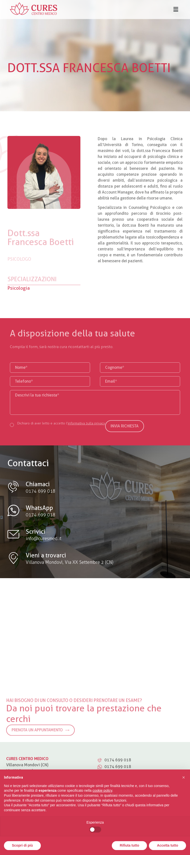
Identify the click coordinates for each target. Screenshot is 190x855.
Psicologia (18, 288)
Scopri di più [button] (22, 845)
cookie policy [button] (102, 790)
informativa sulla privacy (86, 423)
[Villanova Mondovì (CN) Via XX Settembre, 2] (95, 627)
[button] (184, 777)
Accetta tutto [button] (167, 845)
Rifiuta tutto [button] (129, 845)
